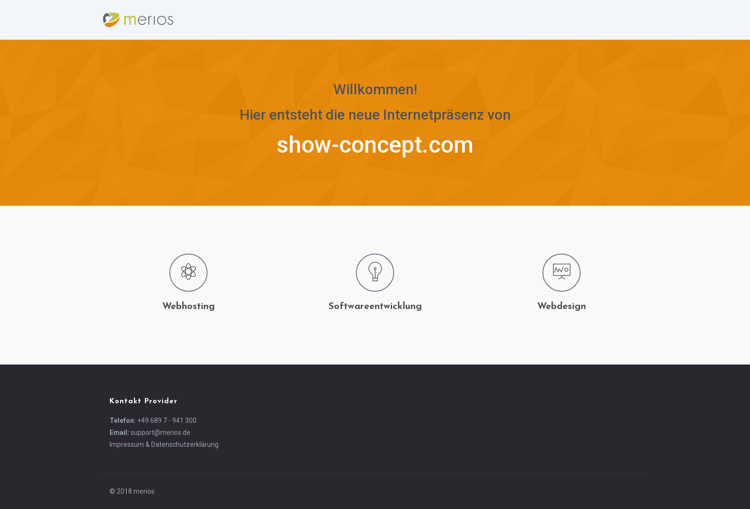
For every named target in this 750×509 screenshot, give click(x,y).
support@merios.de (160, 432)
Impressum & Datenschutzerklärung (164, 444)
